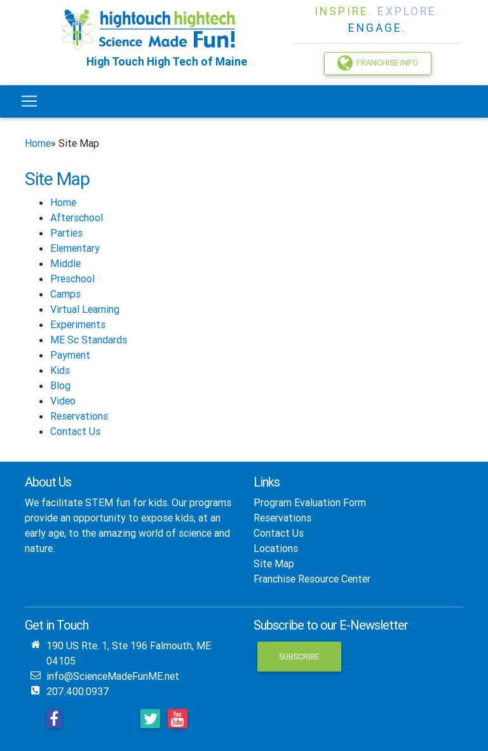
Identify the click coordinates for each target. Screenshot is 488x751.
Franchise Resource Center (312, 578)
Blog (60, 385)
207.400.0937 (77, 691)
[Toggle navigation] (29, 101)
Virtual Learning (84, 309)
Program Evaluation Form (310, 502)
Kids (60, 370)
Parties (66, 232)
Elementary (75, 248)
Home (38, 143)
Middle (65, 263)
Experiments (77, 324)
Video (63, 400)
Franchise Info (377, 63)
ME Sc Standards (88, 339)
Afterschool (76, 217)
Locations (276, 548)
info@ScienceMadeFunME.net (112, 676)
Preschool (72, 278)
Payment (70, 354)
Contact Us (75, 431)
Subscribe (299, 656)
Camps (65, 293)
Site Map (274, 563)
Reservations (79, 416)
